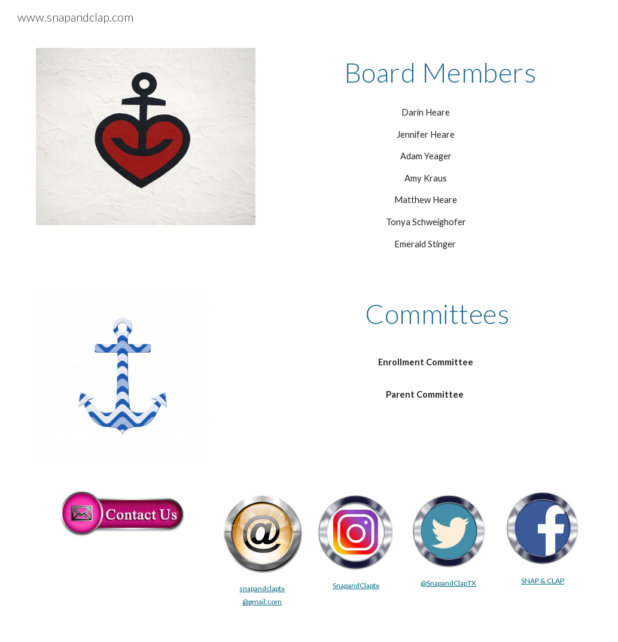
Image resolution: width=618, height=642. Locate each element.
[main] (425, 72)
